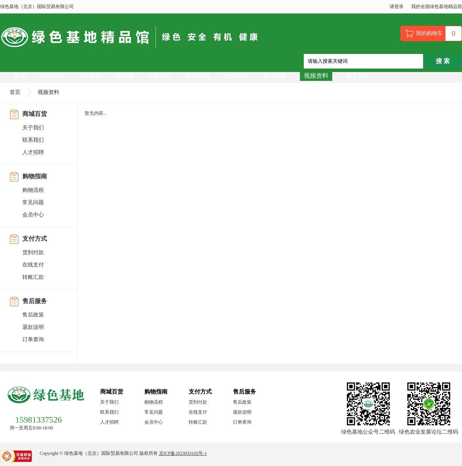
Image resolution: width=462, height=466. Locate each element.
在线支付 (33, 265)
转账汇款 (33, 277)
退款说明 (33, 327)
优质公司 (159, 75)
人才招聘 (33, 152)
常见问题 (33, 202)
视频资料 (316, 75)
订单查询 (33, 339)
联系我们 (33, 140)
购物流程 (33, 190)
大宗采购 (89, 75)
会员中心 (33, 215)
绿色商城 (51, 75)
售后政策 (33, 315)
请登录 (396, 6)
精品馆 (125, 75)
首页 (19, 75)
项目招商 (274, 75)
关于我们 (358, 75)
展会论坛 (198, 75)
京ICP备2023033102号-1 (183, 453)
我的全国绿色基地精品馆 (436, 6)
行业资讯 (236, 75)
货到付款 (33, 252)
